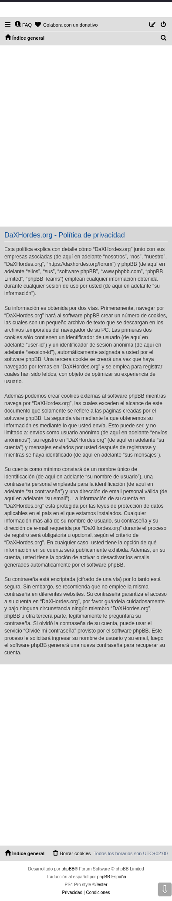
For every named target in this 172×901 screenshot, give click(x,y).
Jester (101, 884)
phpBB (67, 869)
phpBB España (111, 876)
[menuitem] (23, 25)
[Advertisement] (86, 136)
